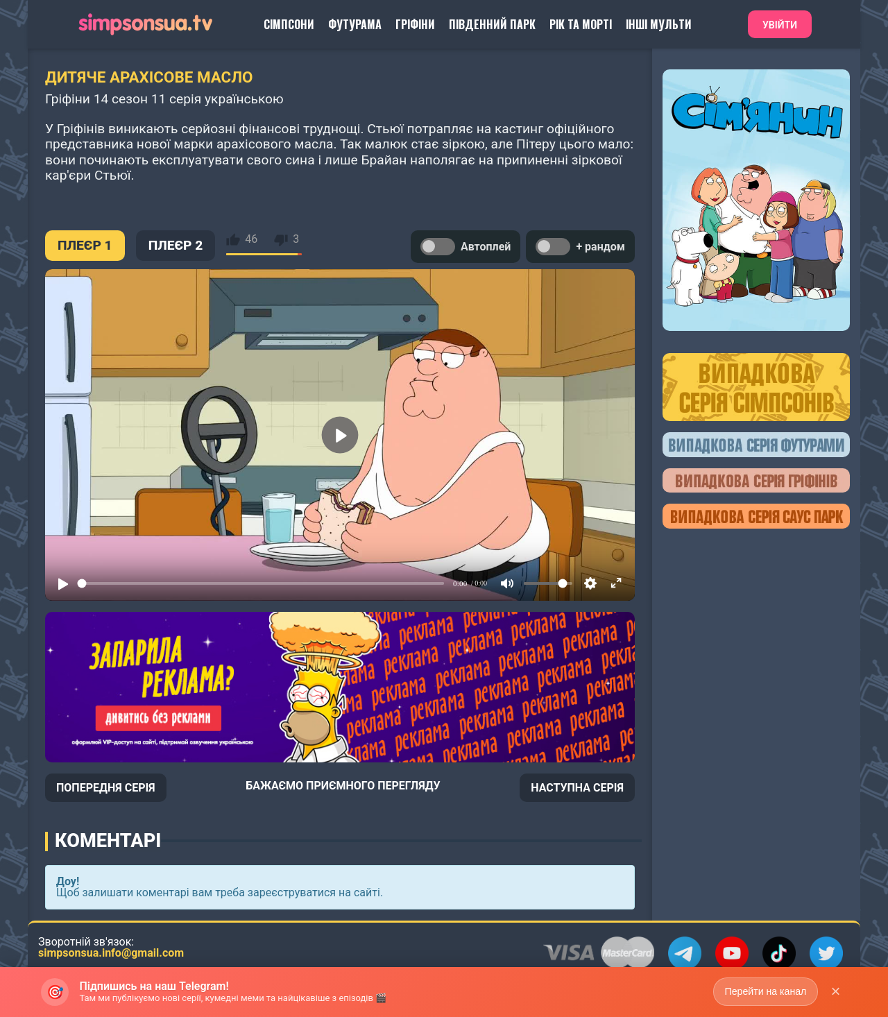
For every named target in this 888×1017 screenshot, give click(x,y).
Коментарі (108, 841)
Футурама (355, 24)
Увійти (779, 25)
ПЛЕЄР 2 (175, 245)
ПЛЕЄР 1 (85, 245)
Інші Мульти (659, 24)
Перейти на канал (764, 991)
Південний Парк (492, 24)
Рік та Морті (580, 24)
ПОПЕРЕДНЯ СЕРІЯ (105, 787)
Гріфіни (415, 24)
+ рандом (580, 246)
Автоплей (465, 246)
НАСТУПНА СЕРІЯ (577, 787)
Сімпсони (289, 24)
